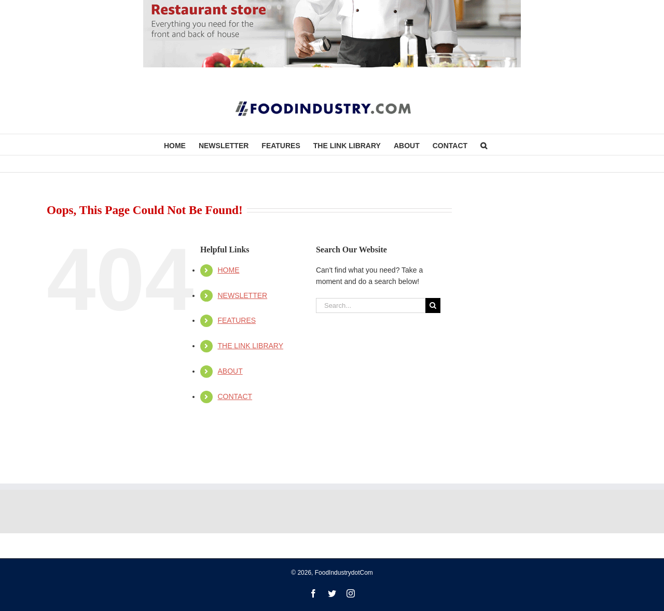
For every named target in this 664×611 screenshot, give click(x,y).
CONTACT (234, 396)
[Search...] (370, 305)
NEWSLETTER (242, 295)
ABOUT (229, 371)
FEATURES (236, 320)
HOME (228, 270)
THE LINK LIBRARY (250, 346)
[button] (483, 144)
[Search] (432, 305)
